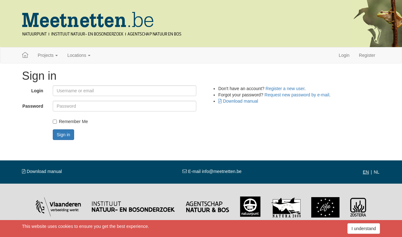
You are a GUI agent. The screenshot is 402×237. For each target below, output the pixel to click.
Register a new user (285, 88)
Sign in (63, 134)
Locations (78, 55)
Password (32, 106)
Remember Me (70, 121)
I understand (363, 228)
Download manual (238, 101)
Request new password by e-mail (296, 94)
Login (344, 55)
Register (367, 55)
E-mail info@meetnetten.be (212, 171)
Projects (48, 55)
